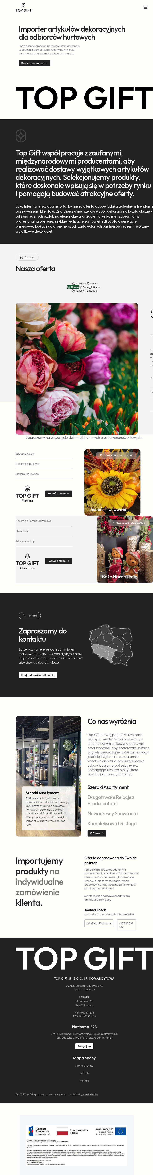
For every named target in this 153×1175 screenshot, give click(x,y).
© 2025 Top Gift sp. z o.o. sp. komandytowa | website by (57, 1094)
